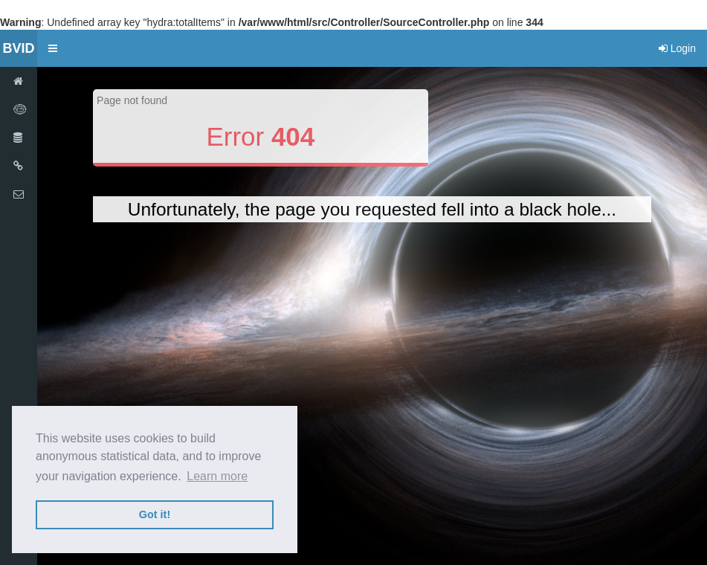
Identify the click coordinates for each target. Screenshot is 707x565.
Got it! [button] (154, 514)
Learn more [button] (217, 476)
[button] (52, 48)
